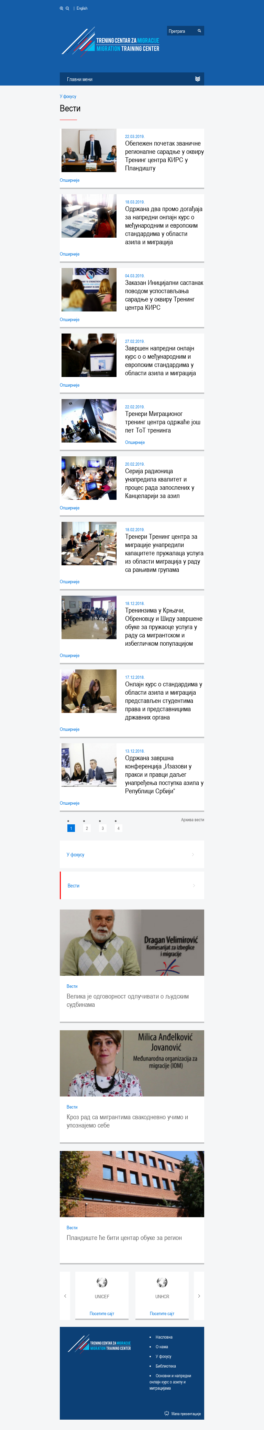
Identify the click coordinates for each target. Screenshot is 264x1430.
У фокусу (68, 96)
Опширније (69, 180)
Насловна (164, 1337)
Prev (65, 1296)
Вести (72, 986)
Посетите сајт (102, 1313)
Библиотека (166, 1366)
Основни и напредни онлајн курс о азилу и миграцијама (170, 1382)
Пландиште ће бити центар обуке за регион (124, 1237)
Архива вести (192, 819)
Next (199, 1296)
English (82, 8)
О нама (162, 1346)
